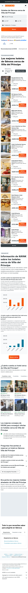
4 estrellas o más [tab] (6, 376)
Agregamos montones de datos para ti (14, 575)
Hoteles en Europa (18, 554)
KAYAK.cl (6, 554)
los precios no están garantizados (13, 568)
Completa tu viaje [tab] (16, 532)
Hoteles (11, 554)
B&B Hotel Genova (16, 110)
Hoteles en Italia (8, 555)
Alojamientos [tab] (6, 532)
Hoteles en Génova (6, 556)
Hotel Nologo (15, 229)
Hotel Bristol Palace (16, 160)
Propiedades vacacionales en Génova (12, 543)
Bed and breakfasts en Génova (11, 541)
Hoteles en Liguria (17, 555)
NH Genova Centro (16, 94)
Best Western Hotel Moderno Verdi (16, 196)
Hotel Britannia (15, 213)
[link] (14, 357)
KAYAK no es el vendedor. (14, 572)
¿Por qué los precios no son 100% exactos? (14, 577)
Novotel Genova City (17, 78)
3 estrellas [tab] (15, 376)
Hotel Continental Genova (18, 144)
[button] (26, 1)
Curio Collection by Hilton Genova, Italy (18, 127)
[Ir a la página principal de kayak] (9, 5)
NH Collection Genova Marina (17, 178)
